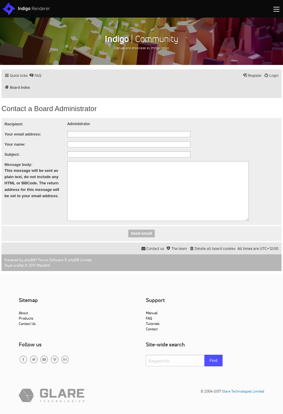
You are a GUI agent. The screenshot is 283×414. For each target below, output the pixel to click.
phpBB (29, 259)
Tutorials (153, 323)
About (23, 312)
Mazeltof (43, 265)
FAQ (149, 318)
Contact (152, 328)
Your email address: (22, 134)
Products (26, 318)
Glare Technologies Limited (243, 391)
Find (213, 360)
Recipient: (13, 124)
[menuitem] (35, 75)
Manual (151, 312)
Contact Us (27, 323)
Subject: (12, 154)
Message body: (18, 164)
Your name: (15, 144)
